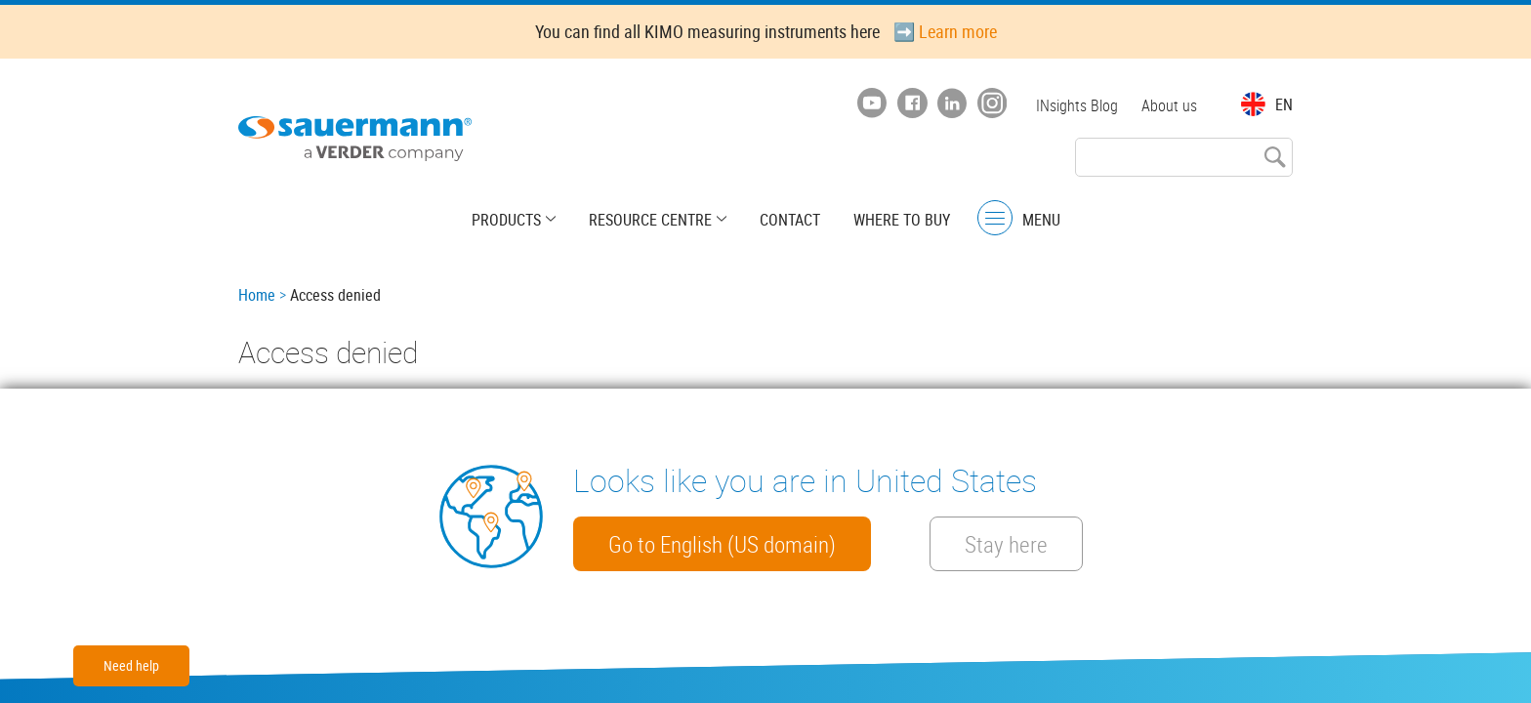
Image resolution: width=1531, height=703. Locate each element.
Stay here (1006, 543)
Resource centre (650, 219)
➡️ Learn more (945, 31)
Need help (131, 665)
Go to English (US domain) (722, 543)
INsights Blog (1077, 105)
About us (1169, 105)
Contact (790, 219)
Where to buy (901, 219)
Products (506, 219)
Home (256, 295)
